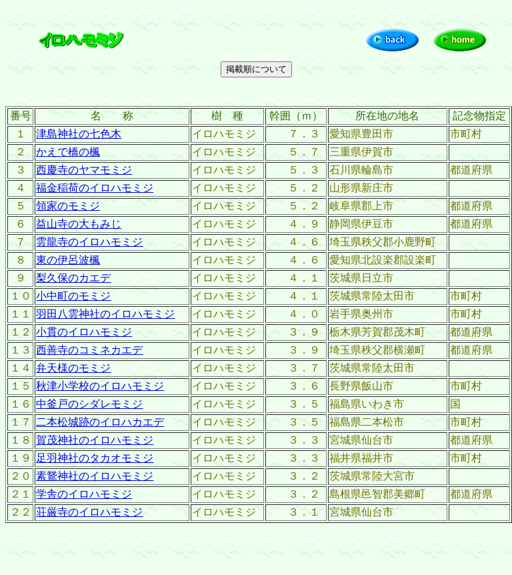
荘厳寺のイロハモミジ (89, 512)
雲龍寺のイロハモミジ (89, 241)
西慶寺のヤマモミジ (84, 169)
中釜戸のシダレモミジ (89, 404)
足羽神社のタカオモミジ (94, 458)
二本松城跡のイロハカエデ (100, 422)
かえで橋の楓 (68, 151)
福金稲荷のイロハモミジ (94, 187)
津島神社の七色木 (78, 133)
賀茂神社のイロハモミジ (94, 440)
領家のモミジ (68, 205)
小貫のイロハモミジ (84, 332)
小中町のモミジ (73, 296)
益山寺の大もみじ (78, 223)
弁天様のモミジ (73, 368)
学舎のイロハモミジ (84, 494)
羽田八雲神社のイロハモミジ (105, 314)
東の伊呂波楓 (68, 259)
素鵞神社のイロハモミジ (94, 476)
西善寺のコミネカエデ (89, 350)
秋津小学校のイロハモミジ (100, 386)
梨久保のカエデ (73, 277)
